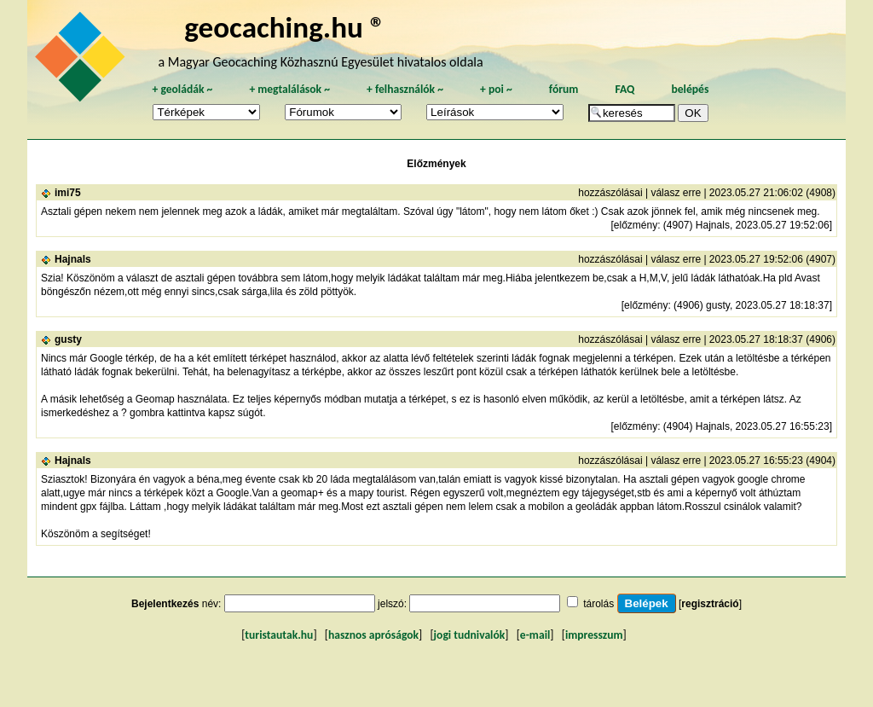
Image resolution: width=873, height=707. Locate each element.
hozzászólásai (610, 193)
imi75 (68, 193)
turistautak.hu (279, 635)
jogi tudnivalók (470, 635)
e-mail (535, 635)
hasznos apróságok (373, 635)
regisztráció (709, 604)
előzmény (635, 225)
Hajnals (73, 259)
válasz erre (675, 193)
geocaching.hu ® (284, 27)
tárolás (598, 604)
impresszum (594, 635)
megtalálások (289, 89)
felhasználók (405, 89)
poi (496, 89)
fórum (564, 89)
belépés (689, 89)
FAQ (624, 89)
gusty (68, 339)
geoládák (182, 89)
